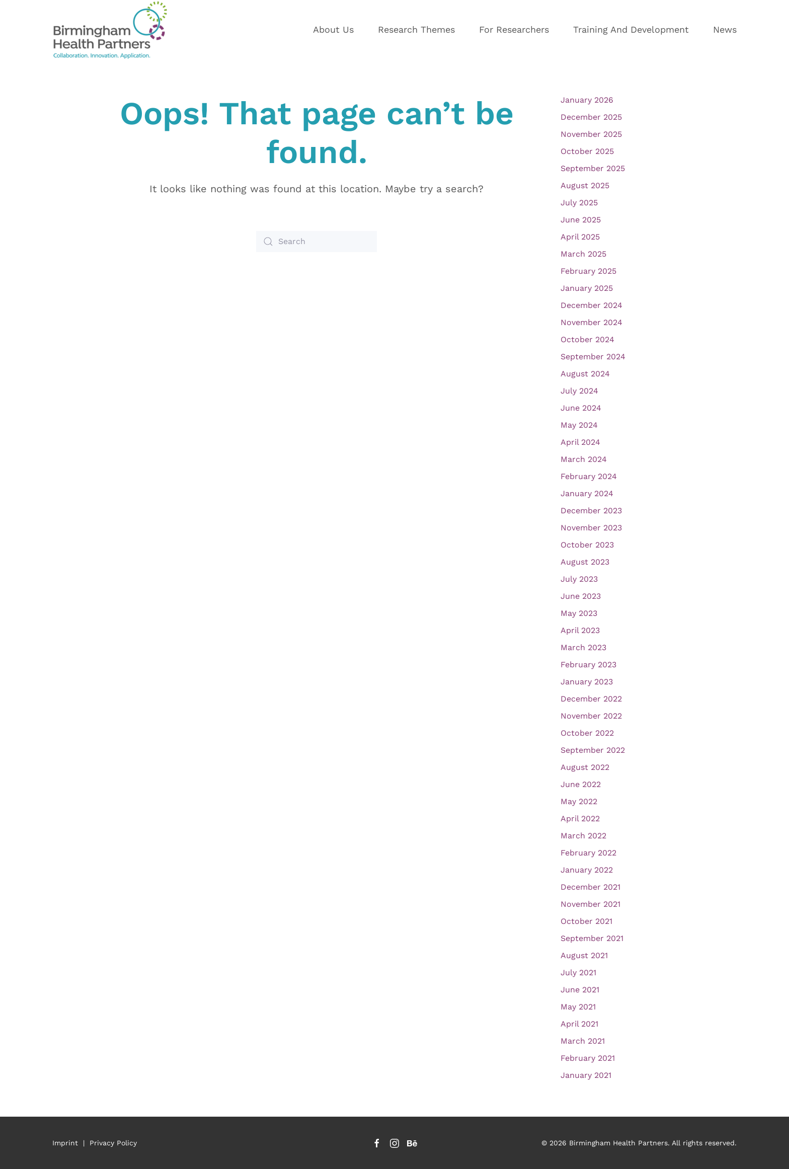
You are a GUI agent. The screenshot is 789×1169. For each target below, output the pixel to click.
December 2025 (591, 117)
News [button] (725, 29)
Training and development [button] (631, 29)
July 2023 (579, 579)
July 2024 (579, 391)
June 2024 (581, 408)
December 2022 (591, 699)
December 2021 (590, 887)
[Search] (316, 241)
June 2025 (581, 219)
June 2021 (580, 989)
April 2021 (579, 1024)
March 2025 (583, 254)
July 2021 (578, 972)
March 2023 (583, 647)
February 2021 (588, 1058)
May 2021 (578, 1006)
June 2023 (581, 596)
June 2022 (581, 784)
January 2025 (587, 288)
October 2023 (587, 545)
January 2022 (587, 870)
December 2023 (591, 510)
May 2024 (579, 425)
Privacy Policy (113, 1143)
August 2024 (585, 373)
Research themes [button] (416, 29)
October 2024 (587, 339)
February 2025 (588, 271)
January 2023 (587, 681)
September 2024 (593, 356)
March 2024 (584, 459)
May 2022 (579, 801)
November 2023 (591, 527)
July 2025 (579, 202)
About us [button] (333, 29)
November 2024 (591, 322)
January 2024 (587, 493)
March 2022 (583, 835)
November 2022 (591, 716)
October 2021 (586, 921)
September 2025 (593, 168)
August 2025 (585, 185)
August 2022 (585, 767)
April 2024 (580, 442)
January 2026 (587, 100)
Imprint (65, 1143)
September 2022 (593, 750)
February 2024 (589, 476)
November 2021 (590, 904)
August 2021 (584, 955)
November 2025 (591, 134)
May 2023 (579, 613)
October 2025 (587, 151)
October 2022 (587, 733)
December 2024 (591, 305)
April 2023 (580, 630)
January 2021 (586, 1075)
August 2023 (585, 562)
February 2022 (588, 853)
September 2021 (592, 938)
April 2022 (580, 818)
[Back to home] (115, 29)
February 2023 (588, 664)
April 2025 (580, 237)
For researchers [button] (514, 29)
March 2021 (583, 1041)
